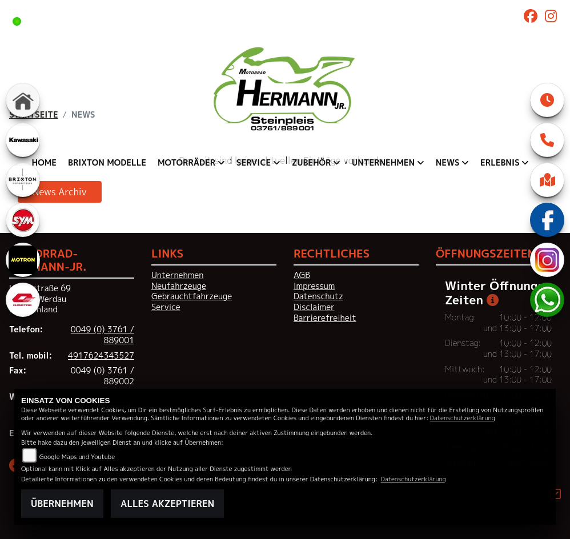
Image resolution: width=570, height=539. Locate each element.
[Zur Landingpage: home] (23, 100)
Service (165, 307)
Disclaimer (314, 307)
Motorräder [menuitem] (186, 162)
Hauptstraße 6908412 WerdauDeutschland (40, 299)
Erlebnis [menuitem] (500, 162)
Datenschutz (318, 296)
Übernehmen (62, 503)
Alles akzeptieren (167, 503)
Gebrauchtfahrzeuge (191, 296)
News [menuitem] (448, 162)
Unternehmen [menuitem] (383, 162)
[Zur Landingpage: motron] (23, 260)
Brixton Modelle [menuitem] (107, 162)
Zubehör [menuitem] (311, 162)
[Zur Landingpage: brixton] (23, 180)
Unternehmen (177, 275)
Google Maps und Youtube (77, 456)
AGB (302, 275)
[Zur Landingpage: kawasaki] (23, 140)
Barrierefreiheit (325, 318)
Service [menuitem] (253, 162)
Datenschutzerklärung (462, 417)
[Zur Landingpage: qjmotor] (23, 300)
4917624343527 (101, 355)
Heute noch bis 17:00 (192, 20)
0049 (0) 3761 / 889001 (102, 335)
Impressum (314, 286)
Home (44, 162)
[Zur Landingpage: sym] (23, 220)
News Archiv (60, 192)
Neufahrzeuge (178, 286)
